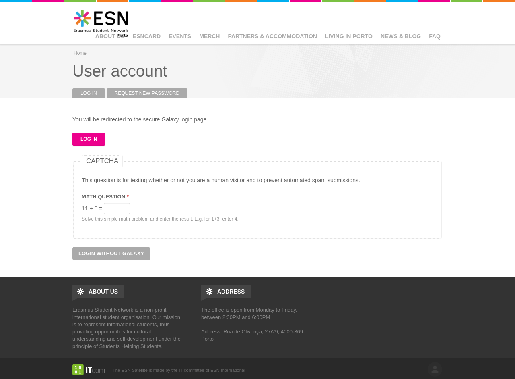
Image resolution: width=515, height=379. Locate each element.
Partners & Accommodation (272, 36)
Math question (105, 197)
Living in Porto (349, 36)
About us (110, 36)
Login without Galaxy (111, 253)
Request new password (147, 93)
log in (435, 369)
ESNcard (147, 36)
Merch (209, 36)
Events (180, 36)
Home (80, 53)
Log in (92, 93)
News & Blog (401, 36)
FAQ (435, 36)
